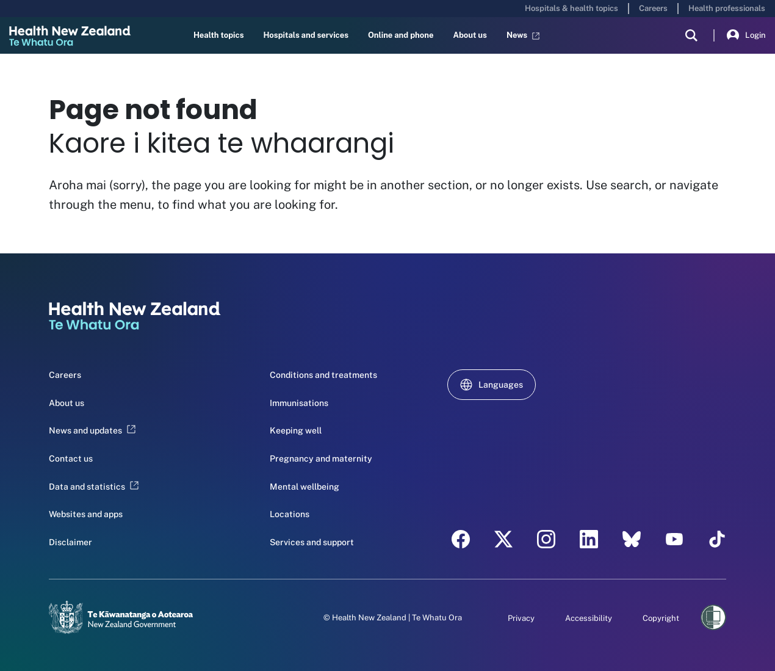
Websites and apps (86, 514)
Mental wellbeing (304, 486)
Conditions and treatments (323, 375)
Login (746, 35)
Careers (653, 8)
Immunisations (299, 403)
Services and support (312, 542)
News (522, 35)
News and (92, 430)
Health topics (218, 35)
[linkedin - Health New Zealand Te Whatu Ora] (589, 539)
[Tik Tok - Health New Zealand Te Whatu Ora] (717, 539)
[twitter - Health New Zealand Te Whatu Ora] (503, 539)
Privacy (521, 618)
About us (469, 35)
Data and (94, 486)
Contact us (71, 458)
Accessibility (588, 618)
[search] (691, 35)
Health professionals (726, 8)
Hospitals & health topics (571, 8)
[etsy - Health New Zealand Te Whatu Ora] (631, 539)
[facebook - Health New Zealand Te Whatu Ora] (461, 539)
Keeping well (296, 430)
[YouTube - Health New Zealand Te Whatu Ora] (674, 539)
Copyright (661, 618)
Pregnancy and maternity (321, 458)
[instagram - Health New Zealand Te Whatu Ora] (546, 539)
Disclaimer (70, 542)
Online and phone (400, 35)
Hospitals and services (305, 35)
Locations (289, 514)
